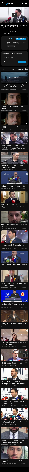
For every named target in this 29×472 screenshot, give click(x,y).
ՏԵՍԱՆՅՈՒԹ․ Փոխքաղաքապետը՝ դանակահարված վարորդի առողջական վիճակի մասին (12, 245)
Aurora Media (7, 39)
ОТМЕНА (14, 62)
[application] (14, 15)
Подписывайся (20, 39)
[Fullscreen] (27, 21)
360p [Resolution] (24, 21)
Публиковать (22, 62)
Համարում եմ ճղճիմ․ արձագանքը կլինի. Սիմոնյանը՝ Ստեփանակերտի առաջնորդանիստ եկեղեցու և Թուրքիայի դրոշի (13, 148)
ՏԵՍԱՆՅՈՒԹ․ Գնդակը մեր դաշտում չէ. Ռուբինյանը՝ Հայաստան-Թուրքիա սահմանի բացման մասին (14, 383)
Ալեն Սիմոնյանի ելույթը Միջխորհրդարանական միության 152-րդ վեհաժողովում (12, 304)
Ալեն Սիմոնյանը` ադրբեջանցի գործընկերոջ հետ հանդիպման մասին (13, 284)
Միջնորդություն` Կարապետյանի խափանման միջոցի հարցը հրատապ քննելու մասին (14, 362)
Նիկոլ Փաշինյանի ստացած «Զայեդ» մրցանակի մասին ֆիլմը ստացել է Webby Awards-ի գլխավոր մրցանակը (14, 86)
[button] (26, 4)
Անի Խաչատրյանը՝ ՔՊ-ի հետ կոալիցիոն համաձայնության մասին (12, 166)
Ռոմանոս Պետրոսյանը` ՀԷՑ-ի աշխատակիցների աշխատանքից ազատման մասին (14, 206)
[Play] (2, 21)
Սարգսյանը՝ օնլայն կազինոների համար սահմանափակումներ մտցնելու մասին (12, 441)
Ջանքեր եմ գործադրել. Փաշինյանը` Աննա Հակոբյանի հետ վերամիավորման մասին (13, 185)
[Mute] (21, 21)
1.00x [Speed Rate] (16, 21)
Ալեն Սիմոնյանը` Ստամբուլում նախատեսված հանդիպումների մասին (14, 421)
